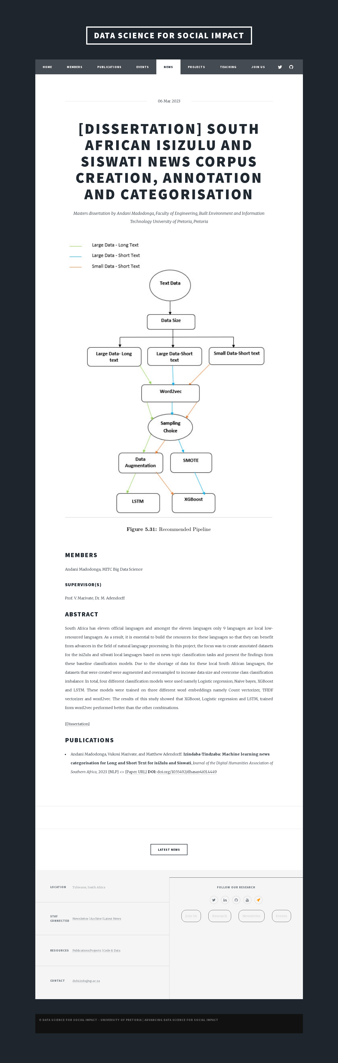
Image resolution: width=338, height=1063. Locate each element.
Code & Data (111, 950)
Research (219, 916)
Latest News (169, 849)
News (168, 67)
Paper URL (136, 771)
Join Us (258, 67)
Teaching (228, 67)
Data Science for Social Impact (169, 35)
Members (74, 67)
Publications (109, 67)
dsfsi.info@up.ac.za (86, 981)
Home (47, 67)
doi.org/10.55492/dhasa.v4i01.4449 (187, 771)
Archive (96, 918)
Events (142, 67)
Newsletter (80, 918)
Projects (196, 67)
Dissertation (77, 724)
